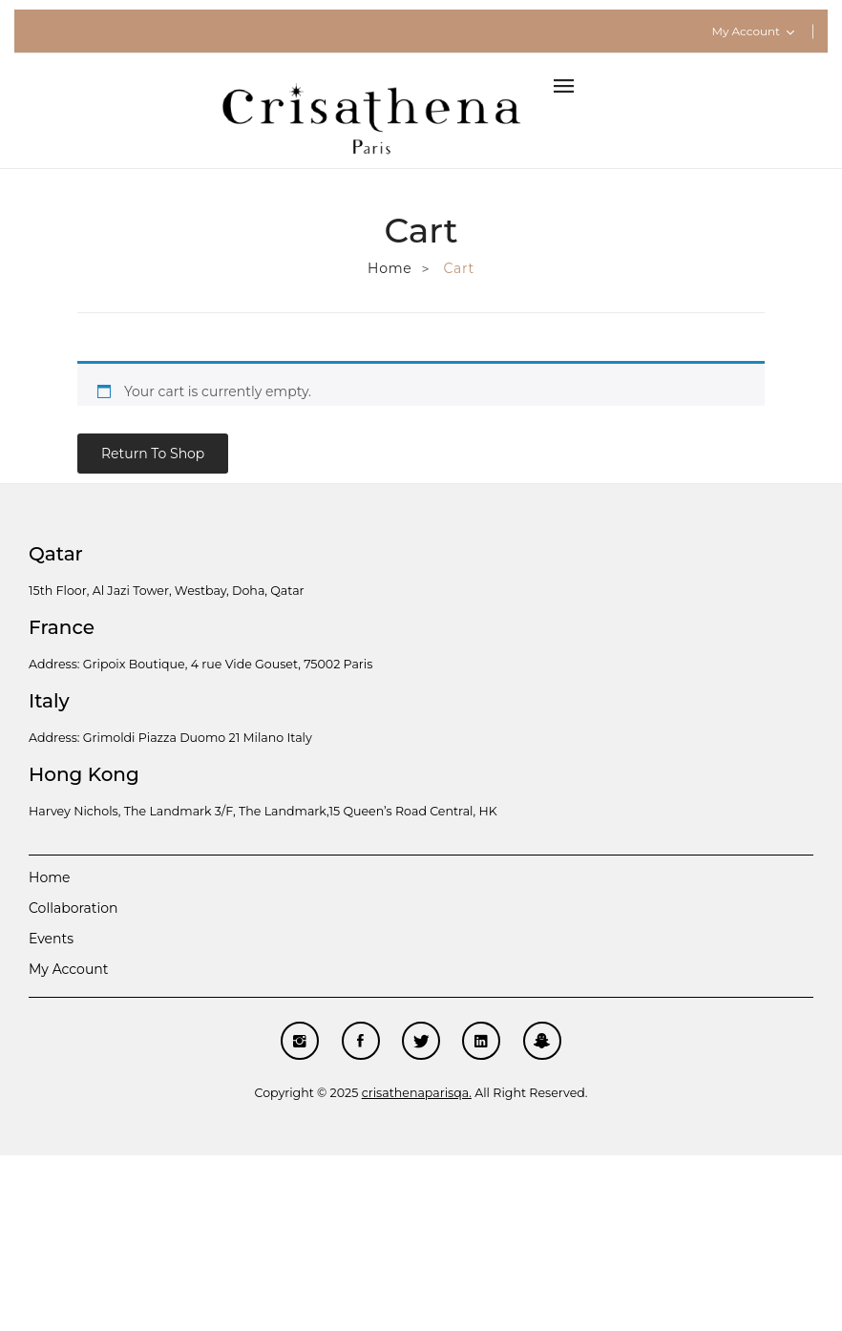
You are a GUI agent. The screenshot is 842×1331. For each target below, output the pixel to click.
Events (51, 938)
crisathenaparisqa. (417, 1093)
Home (389, 268)
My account (68, 969)
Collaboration (73, 908)
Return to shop (152, 453)
